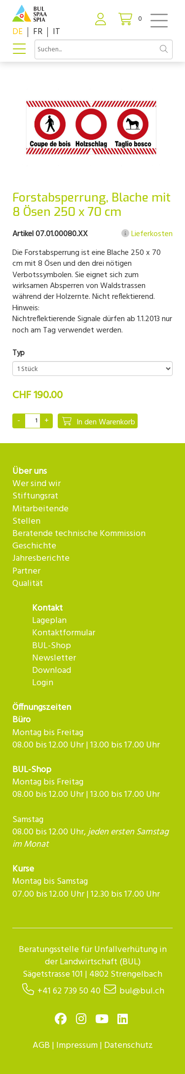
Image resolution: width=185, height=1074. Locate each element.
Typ (18, 353)
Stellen (26, 521)
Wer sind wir (36, 484)
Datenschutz (128, 1045)
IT (56, 32)
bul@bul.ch (141, 991)
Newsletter (54, 658)
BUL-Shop (51, 646)
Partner (26, 571)
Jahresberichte (41, 558)
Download (51, 670)
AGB (41, 1045)
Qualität (27, 584)
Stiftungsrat (35, 496)
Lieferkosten (147, 234)
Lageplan (49, 621)
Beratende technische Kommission (79, 534)
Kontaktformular (63, 633)
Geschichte (34, 546)
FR (37, 32)
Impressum (77, 1045)
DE (17, 32)
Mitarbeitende (40, 509)
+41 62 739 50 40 (69, 991)
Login (42, 683)
